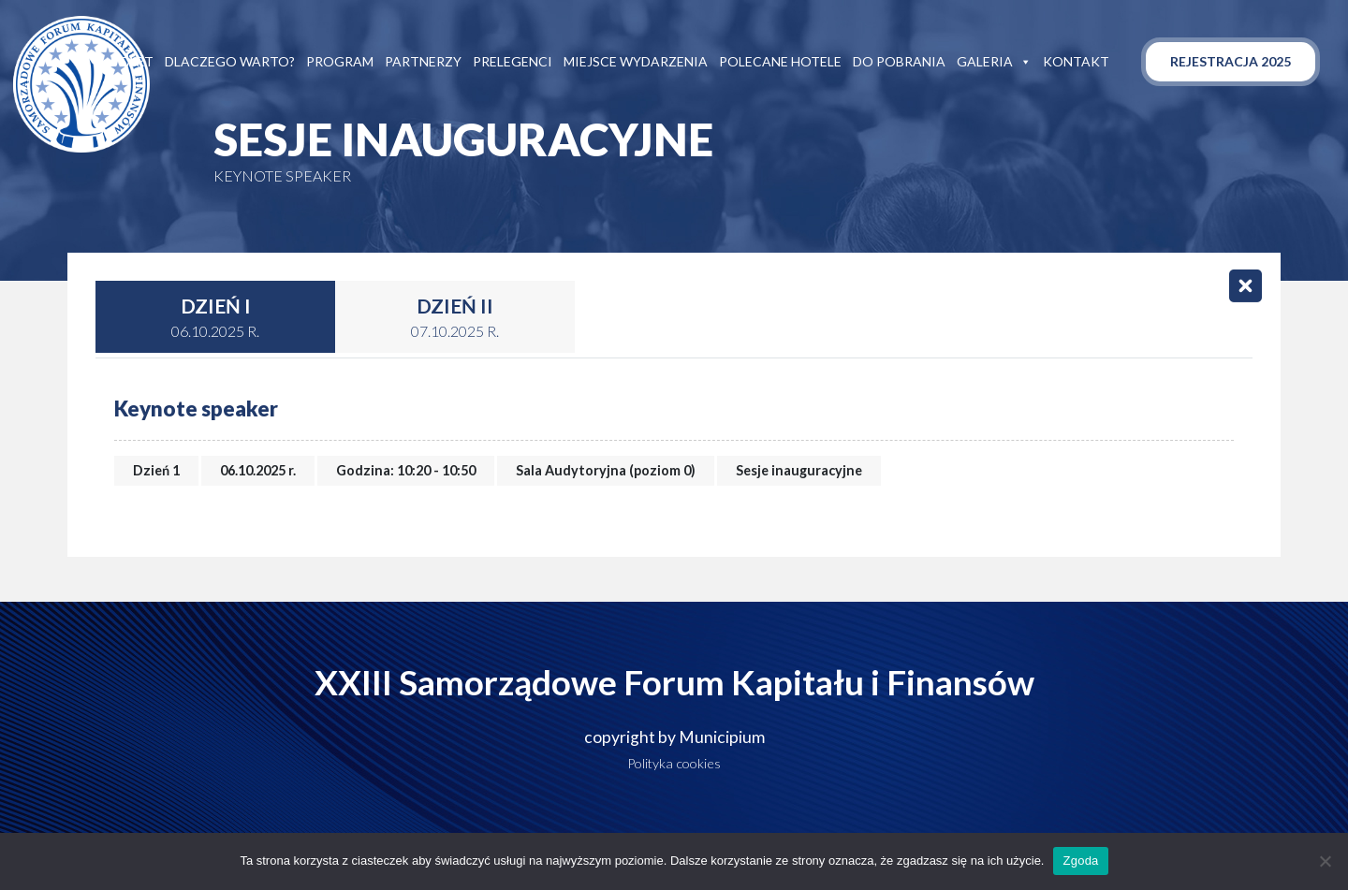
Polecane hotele (780, 61)
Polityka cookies (674, 763)
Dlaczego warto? (230, 61)
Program (340, 61)
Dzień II (455, 318)
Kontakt (1076, 61)
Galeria (994, 61)
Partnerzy (423, 61)
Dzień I (215, 318)
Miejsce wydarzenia (636, 61)
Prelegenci (512, 61)
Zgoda (1080, 861)
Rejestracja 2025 (1230, 61)
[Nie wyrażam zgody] (1324, 861)
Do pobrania (899, 61)
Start (132, 61)
